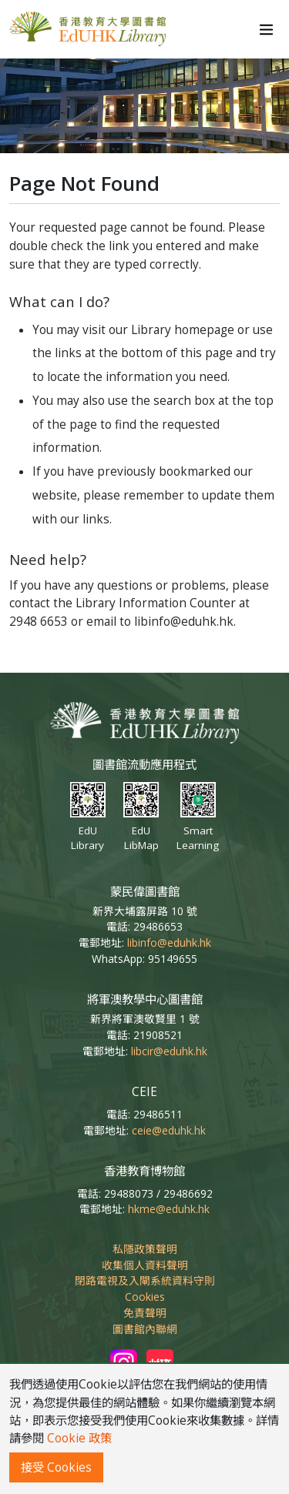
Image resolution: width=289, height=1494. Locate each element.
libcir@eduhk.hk (169, 1051)
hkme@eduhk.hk (169, 1209)
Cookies (145, 1296)
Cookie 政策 (79, 1438)
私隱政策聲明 (145, 1249)
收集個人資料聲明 (145, 1265)
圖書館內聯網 (145, 1329)
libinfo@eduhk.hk (169, 942)
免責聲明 (144, 1312)
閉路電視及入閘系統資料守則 (145, 1280)
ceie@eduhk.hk (169, 1130)
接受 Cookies (56, 1467)
